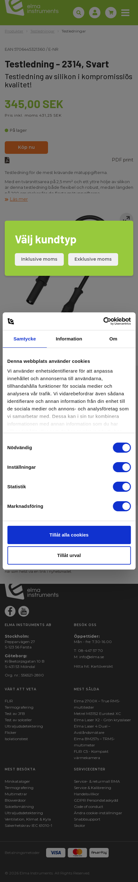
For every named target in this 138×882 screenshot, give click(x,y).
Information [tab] (69, 338)
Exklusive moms (93, 259)
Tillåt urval (69, 555)
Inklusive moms (39, 259)
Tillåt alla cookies (69, 534)
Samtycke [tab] (25, 338)
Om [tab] (113, 338)
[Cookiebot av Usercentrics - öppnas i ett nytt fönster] (103, 321)
